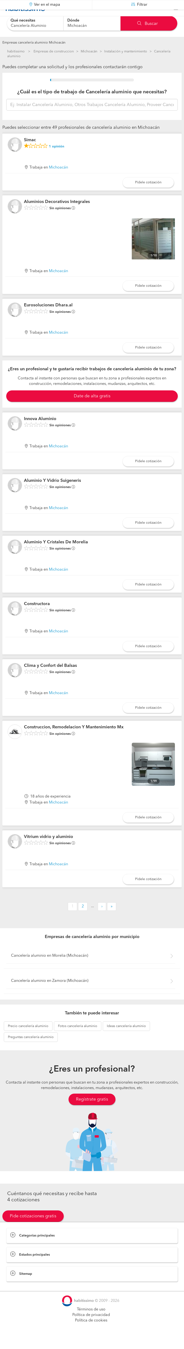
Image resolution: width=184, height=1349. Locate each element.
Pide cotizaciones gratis (33, 1228)
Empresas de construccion (54, 51)
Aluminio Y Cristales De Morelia (56, 554)
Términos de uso (91, 1321)
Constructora (37, 616)
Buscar (147, 24)
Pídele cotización (148, 194)
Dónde (73, 20)
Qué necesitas (23, 20)
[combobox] (35, 23)
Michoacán (89, 51)
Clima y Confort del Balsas (50, 677)
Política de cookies (91, 1332)
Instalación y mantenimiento (125, 51)
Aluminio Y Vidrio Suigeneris (52, 492)
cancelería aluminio (28, 1038)
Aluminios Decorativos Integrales (57, 213)
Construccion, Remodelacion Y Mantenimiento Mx (74, 739)
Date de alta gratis (92, 408)
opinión (56, 158)
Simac (30, 152)
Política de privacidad (91, 1327)
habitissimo (16, 51)
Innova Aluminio (40, 431)
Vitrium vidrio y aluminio (48, 849)
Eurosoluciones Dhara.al (48, 317)
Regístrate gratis (92, 1111)
